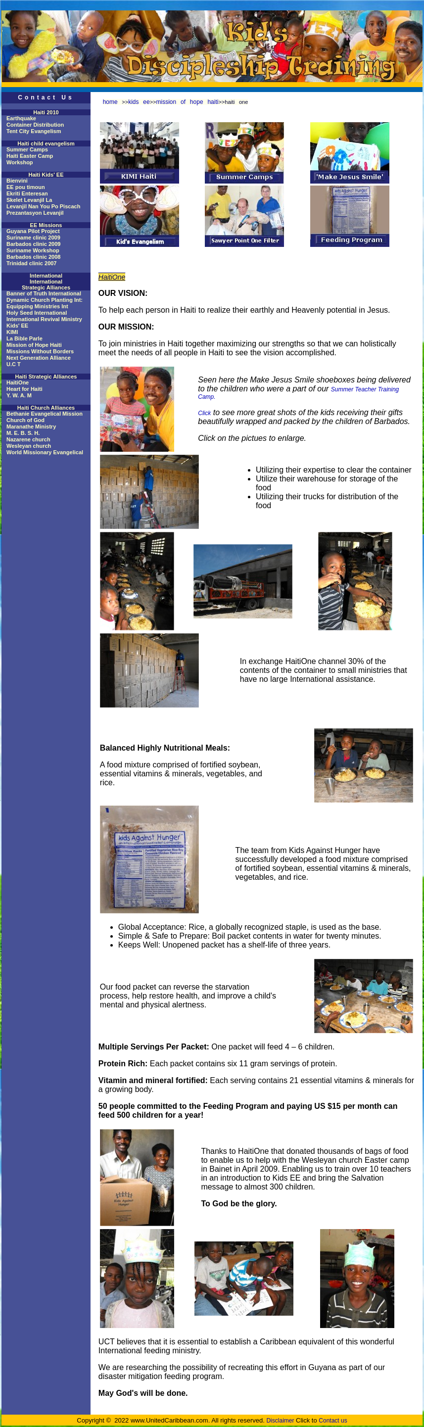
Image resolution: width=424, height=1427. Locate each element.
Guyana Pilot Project (33, 231)
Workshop (19, 162)
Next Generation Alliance (38, 358)
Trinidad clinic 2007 (31, 263)
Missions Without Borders (40, 351)
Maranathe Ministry (31, 426)
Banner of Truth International (43, 293)
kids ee (139, 101)
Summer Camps (27, 149)
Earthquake (21, 118)
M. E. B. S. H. (23, 433)
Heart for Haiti (24, 389)
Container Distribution (35, 125)
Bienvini (17, 181)
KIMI (12, 332)
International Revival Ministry (44, 319)
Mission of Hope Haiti (34, 345)
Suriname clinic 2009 (33, 237)
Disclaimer (280, 1420)
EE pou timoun (25, 187)
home (110, 101)
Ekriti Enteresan (27, 193)
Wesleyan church (28, 446)
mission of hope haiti (187, 101)
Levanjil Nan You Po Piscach (43, 206)
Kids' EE (17, 326)
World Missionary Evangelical (44, 452)
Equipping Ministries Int (37, 306)
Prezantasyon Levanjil (35, 213)
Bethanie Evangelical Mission (44, 414)
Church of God (25, 420)
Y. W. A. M (19, 395)
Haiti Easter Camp (29, 156)
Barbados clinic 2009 (33, 244)
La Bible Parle (24, 338)
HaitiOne (17, 382)
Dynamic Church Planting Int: (44, 300)
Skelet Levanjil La (29, 200)
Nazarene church (28, 439)
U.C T (13, 364)
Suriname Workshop (32, 250)
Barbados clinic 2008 (33, 257)
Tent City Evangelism (33, 131)
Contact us (333, 1420)
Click (204, 413)
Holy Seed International (36, 313)
